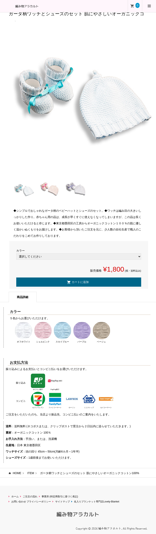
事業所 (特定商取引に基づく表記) (60, 496)
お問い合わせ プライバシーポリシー (31, 501)
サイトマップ (62, 501)
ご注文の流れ (30, 496)
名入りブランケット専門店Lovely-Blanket (96, 501)
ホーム (15, 496)
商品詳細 (22, 297)
